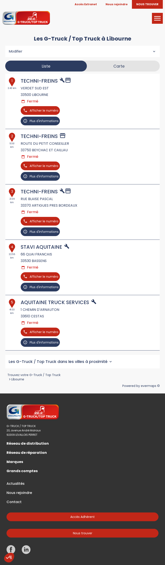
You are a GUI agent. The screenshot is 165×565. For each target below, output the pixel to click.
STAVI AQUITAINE (41, 246)
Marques (15, 462)
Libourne (17, 379)
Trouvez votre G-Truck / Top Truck (34, 375)
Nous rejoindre (19, 493)
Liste (46, 66)
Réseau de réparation (27, 453)
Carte (119, 66)
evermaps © (150, 386)
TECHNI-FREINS (39, 80)
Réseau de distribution (28, 443)
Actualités (16, 484)
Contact (14, 502)
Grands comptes (22, 471)
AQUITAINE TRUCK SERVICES (55, 302)
